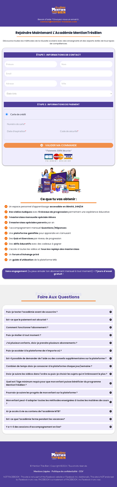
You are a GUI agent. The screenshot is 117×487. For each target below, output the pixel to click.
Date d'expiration (16, 131)
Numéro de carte (15, 124)
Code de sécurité (68, 131)
